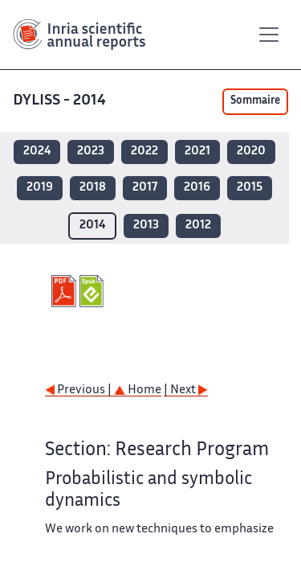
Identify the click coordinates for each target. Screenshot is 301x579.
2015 (249, 188)
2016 (197, 188)
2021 (197, 151)
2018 (92, 188)
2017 (144, 188)
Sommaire (255, 101)
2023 (90, 151)
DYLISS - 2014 (61, 101)
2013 (146, 225)
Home (137, 390)
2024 (37, 151)
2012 (198, 225)
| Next (186, 390)
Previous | (79, 390)
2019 (39, 188)
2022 (144, 151)
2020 (251, 151)
